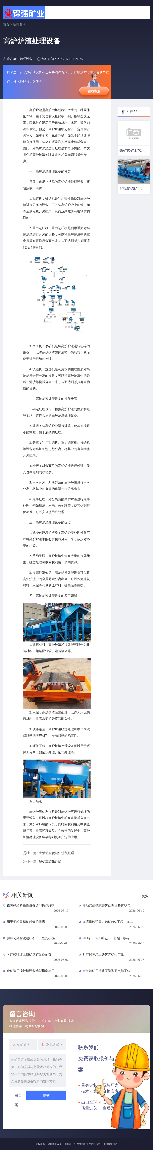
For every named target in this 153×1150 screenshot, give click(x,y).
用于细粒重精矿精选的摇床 (26, 921)
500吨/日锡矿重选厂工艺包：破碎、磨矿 (109, 938)
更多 (146, 896)
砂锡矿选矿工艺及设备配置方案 (135, 189)
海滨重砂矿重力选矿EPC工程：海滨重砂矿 (109, 921)
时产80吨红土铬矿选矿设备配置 (29, 954)
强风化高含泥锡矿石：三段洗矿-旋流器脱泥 (33, 938)
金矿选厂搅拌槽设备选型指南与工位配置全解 (33, 971)
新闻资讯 (19, 24)
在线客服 (94, 91)
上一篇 (50, 853)
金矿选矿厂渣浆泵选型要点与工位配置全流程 (109, 971)
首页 (6, 24)
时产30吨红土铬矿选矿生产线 (103, 954)
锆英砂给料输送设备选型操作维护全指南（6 (33, 905)
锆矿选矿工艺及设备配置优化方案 (135, 151)
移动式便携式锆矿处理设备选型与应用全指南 (109, 905)
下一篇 (44, 861)
